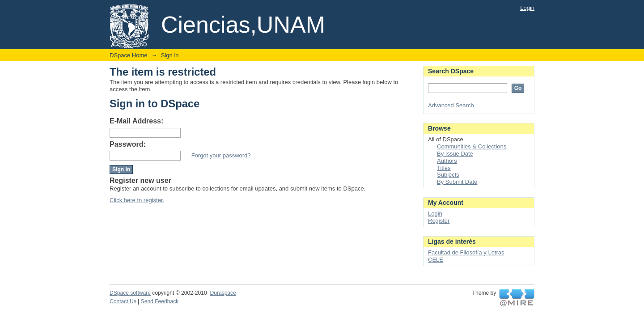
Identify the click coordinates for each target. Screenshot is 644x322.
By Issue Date (455, 153)
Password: (128, 144)
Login (527, 7)
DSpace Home (129, 55)
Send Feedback (160, 301)
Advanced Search (451, 105)
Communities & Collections (471, 146)
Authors (447, 160)
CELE (435, 259)
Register (438, 220)
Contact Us (123, 301)
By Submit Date (457, 181)
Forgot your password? (221, 155)
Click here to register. (137, 200)
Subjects (448, 174)
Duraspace (223, 293)
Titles (444, 168)
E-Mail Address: (136, 121)
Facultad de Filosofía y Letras (466, 252)
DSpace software (130, 293)
